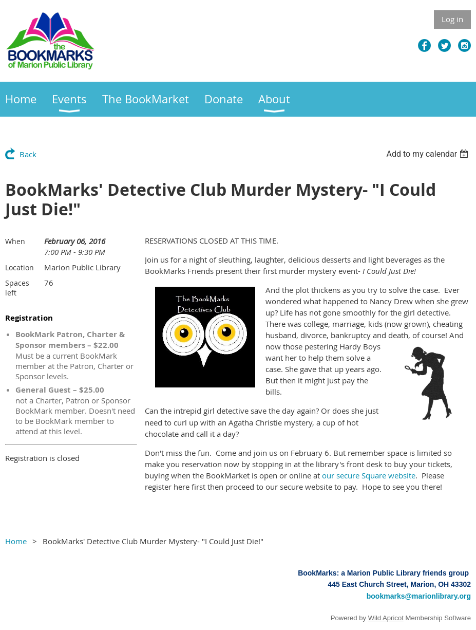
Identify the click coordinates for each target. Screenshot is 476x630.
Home (16, 541)
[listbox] (428, 153)
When (15, 241)
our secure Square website (368, 475)
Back (28, 154)
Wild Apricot (386, 618)
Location (19, 267)
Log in (452, 19)
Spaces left (17, 288)
